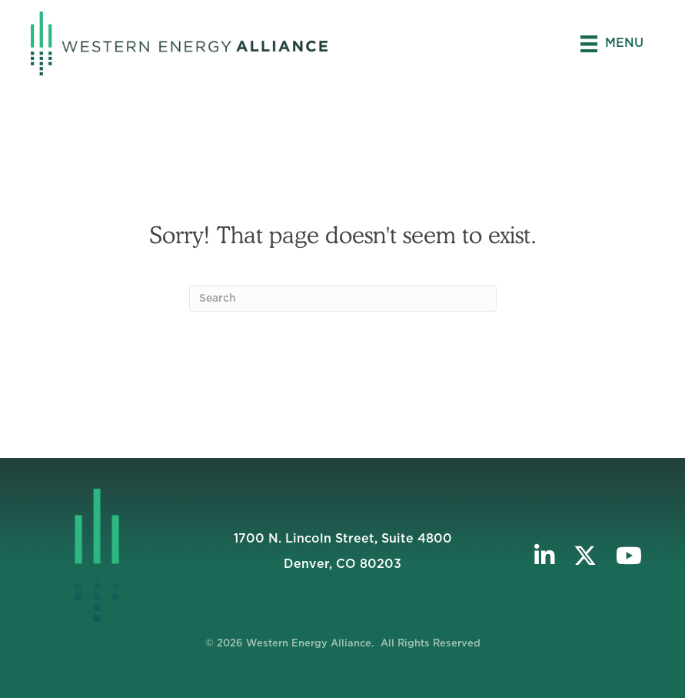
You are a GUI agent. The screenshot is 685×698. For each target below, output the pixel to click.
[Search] (343, 299)
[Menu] (612, 44)
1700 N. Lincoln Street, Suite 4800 (343, 539)
